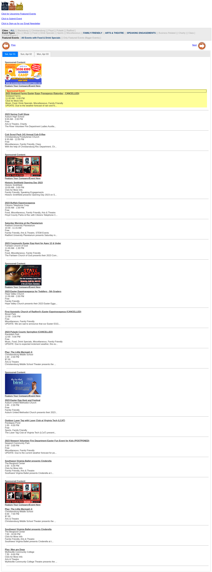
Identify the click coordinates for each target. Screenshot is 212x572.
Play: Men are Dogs (15, 549)
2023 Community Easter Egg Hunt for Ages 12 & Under (33, 243)
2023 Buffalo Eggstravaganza (20, 203)
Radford (70, 30)
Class (191, 33)
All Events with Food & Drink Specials (40, 38)
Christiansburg (38, 30)
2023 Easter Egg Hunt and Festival (22, 400)
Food (34, 33)
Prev (13, 45)
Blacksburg (23, 30)
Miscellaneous (73, 33)
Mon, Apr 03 (43, 54)
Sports (60, 33)
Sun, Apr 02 (26, 54)
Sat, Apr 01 (10, 54)
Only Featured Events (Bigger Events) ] (82, 38)
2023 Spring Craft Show (17, 114)
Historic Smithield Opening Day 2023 (24, 182)
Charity (182, 33)
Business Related (167, 33)
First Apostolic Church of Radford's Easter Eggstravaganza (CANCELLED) (43, 312)
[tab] (10, 54)
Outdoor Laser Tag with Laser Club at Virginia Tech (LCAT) (35, 420)
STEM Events (10, 35)
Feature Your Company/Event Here (23, 86)
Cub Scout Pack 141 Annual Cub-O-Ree (25, 134)
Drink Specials (47, 33)
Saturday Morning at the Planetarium (24, 223)
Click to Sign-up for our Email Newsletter (20, 23)
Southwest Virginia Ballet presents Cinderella (28, 461)
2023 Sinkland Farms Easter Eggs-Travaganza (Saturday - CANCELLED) (42, 93)
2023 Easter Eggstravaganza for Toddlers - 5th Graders (33, 291)
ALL (12, 30)
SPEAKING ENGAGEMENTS (141, 33)
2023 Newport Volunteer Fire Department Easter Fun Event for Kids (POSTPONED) (47, 441)
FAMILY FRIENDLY (92, 33)
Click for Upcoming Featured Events (18, 14)
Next (194, 45)
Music (26, 33)
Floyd (51, 30)
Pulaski (60, 30)
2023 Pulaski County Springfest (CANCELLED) (29, 332)
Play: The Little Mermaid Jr (19, 352)
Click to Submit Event (11, 19)
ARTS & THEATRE (114, 33)
